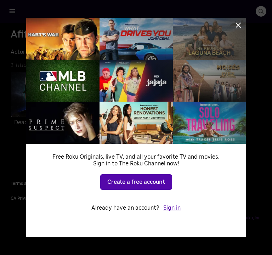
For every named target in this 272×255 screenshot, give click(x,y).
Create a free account (136, 182)
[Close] (238, 25)
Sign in (172, 208)
